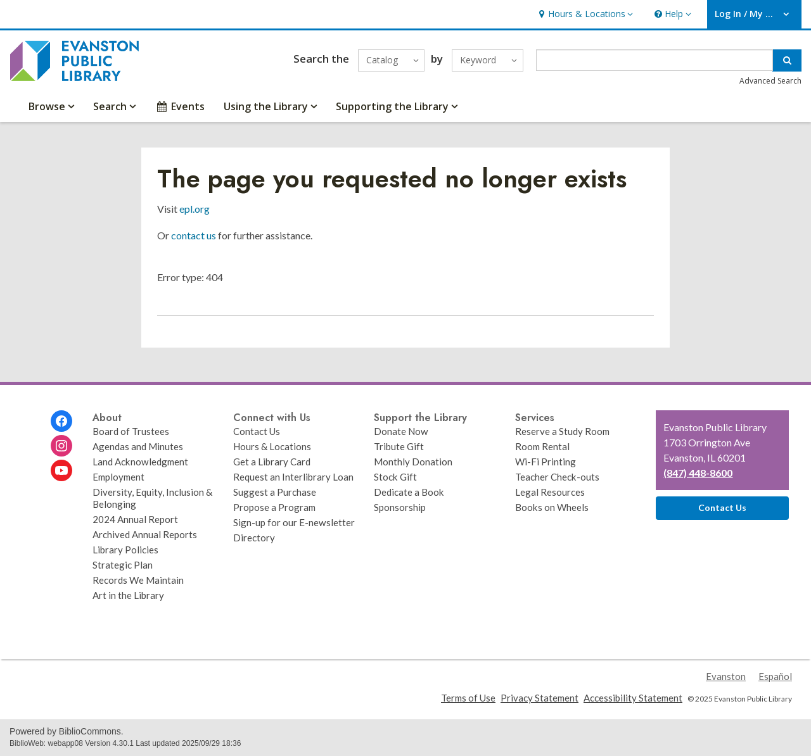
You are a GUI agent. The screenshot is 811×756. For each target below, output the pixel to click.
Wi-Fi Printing (545, 461)
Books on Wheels (552, 507)
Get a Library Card (271, 461)
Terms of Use (468, 697)
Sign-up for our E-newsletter (294, 522)
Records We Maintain (138, 580)
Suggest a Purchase (274, 492)
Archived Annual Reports (145, 534)
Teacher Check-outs (557, 476)
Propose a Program (274, 507)
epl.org (194, 209)
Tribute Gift (399, 446)
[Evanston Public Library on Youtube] (61, 470)
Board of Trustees (131, 431)
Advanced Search (770, 80)
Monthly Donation (413, 461)
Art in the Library (128, 595)
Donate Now (401, 431)
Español (775, 676)
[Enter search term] (655, 60)
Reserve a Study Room (562, 431)
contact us (193, 235)
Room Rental (542, 446)
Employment (118, 476)
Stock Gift (395, 476)
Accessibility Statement (633, 697)
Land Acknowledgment (140, 461)
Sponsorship (400, 507)
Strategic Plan (123, 564)
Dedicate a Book (409, 492)
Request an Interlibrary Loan (293, 476)
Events (180, 106)
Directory (254, 537)
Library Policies (125, 549)
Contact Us (256, 431)
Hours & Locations (272, 446)
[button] (584, 14)
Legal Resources (550, 492)
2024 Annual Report (135, 519)
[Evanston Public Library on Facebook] (61, 421)
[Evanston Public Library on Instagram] (61, 446)
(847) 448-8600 (697, 473)
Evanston (726, 676)
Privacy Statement (539, 697)
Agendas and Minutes (138, 446)
